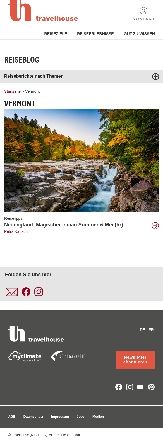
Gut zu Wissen (139, 33)
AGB (12, 417)
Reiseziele (55, 33)
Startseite (12, 91)
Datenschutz (33, 417)
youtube (140, 387)
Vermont (32, 91)
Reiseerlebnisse (95, 33)
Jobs (81, 417)
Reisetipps (13, 218)
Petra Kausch (16, 231)
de (142, 330)
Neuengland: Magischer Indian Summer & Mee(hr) (63, 225)
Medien (98, 417)
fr (151, 330)
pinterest (151, 387)
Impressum (60, 417)
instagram (129, 387)
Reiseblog (21, 60)
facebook (118, 387)
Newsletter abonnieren (135, 359)
